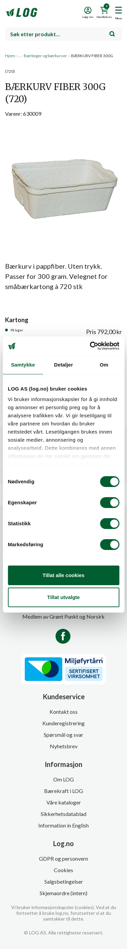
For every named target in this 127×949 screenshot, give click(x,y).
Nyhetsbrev (64, 746)
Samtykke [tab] (23, 365)
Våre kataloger (63, 802)
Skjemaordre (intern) (63, 893)
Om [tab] (104, 365)
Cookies (63, 870)
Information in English (63, 825)
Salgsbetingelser (63, 881)
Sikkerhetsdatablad (63, 814)
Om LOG (63, 779)
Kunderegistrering (63, 723)
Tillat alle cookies (64, 575)
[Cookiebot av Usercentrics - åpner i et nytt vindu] (90, 345)
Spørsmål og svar (63, 734)
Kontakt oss (63, 711)
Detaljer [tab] (63, 365)
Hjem (10, 55)
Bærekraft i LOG (63, 791)
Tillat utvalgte (63, 597)
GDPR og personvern (63, 858)
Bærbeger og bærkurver (45, 55)
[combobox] (63, 34)
